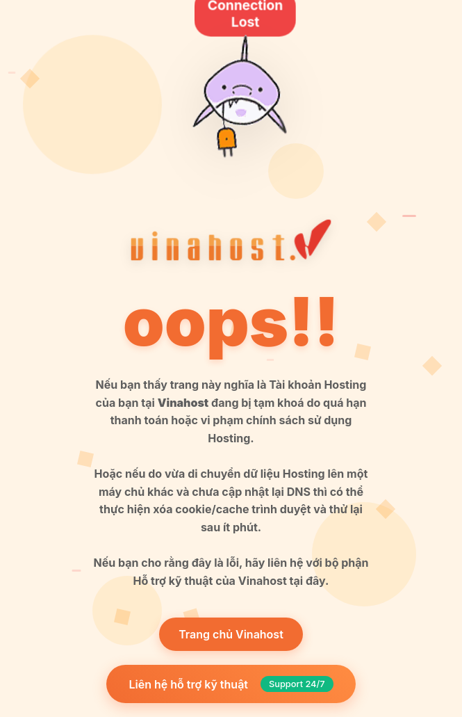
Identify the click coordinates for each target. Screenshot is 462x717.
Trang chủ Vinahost (231, 634)
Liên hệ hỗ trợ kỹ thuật (231, 684)
